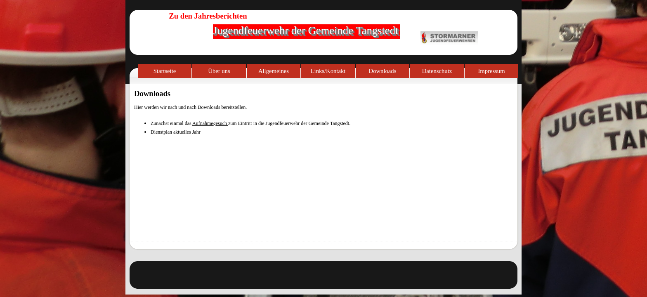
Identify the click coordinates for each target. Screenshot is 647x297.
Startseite (164, 71)
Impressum (491, 71)
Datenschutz (437, 71)
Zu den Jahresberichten (208, 16)
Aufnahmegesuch (210, 123)
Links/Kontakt (328, 71)
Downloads (383, 71)
